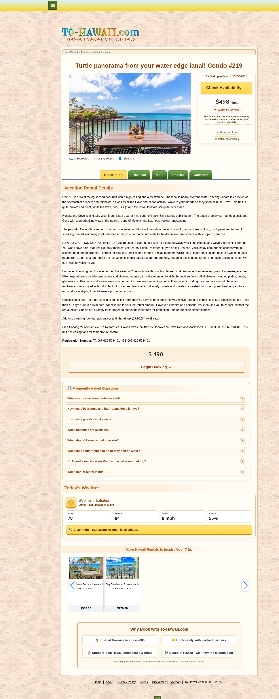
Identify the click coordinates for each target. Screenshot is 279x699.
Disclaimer (159, 675)
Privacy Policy (126, 675)
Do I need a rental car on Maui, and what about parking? (106, 461)
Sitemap (175, 675)
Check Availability (224, 87)
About (109, 675)
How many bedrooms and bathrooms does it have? (103, 408)
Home (98, 675)
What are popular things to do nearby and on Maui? (103, 450)
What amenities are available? (88, 429)
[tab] (113, 174)
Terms (144, 675)
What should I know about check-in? (93, 440)
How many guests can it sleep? (89, 419)
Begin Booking (154, 367)
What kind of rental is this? (86, 471)
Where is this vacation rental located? (94, 398)
